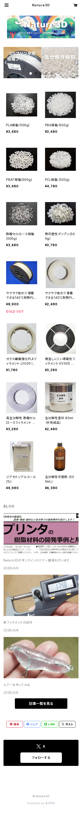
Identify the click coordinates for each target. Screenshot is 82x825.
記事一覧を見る (41, 703)
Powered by (41, 803)
